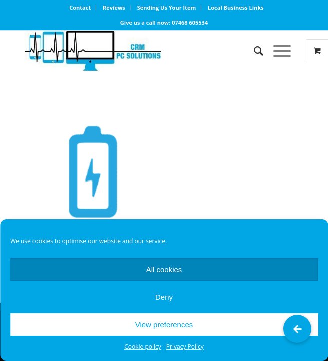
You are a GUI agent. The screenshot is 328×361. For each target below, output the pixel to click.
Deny (164, 297)
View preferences (164, 324)
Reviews (114, 7)
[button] (297, 329)
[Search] (253, 51)
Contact (80, 7)
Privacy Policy (185, 346)
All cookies (164, 269)
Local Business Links (236, 7)
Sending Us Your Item (166, 7)
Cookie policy (142, 346)
